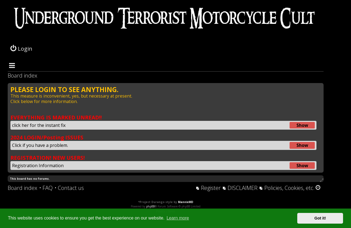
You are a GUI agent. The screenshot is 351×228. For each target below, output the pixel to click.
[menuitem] (46, 188)
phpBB (150, 206)
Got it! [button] (320, 218)
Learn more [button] (177, 218)
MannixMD (185, 202)
